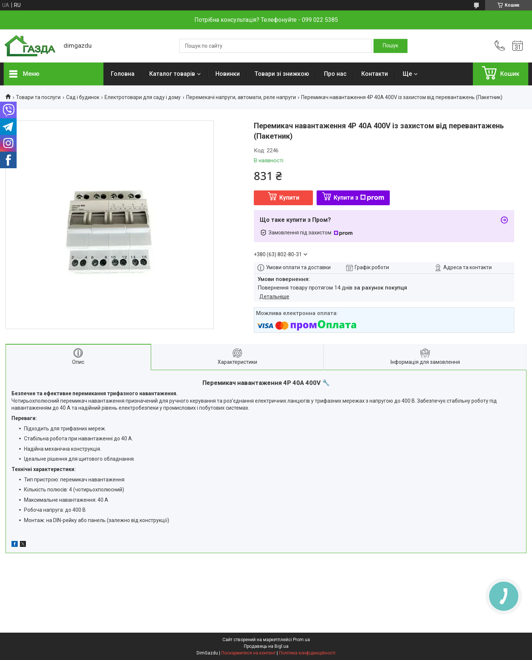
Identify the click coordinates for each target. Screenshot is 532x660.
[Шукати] (390, 46)
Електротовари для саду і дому (143, 97)
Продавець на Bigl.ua (266, 646)
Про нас (335, 73)
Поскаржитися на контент (248, 653)
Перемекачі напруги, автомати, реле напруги (241, 97)
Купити (289, 197)
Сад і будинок (82, 97)
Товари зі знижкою (282, 73)
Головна (122, 73)
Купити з (359, 197)
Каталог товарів (172, 73)
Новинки (227, 73)
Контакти (374, 73)
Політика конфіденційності (307, 653)
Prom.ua (301, 639)
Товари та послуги (38, 97)
